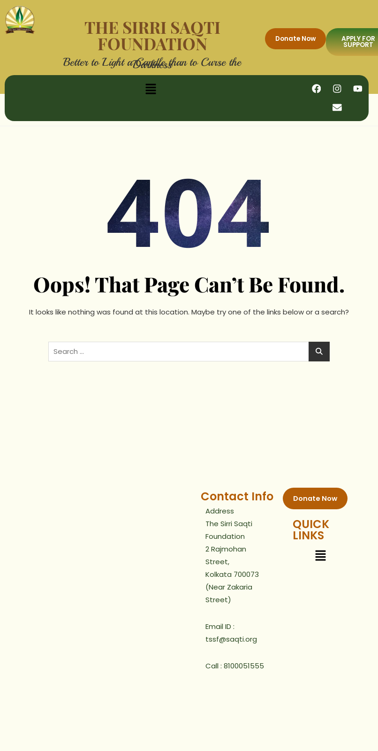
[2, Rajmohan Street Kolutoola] (96, 559)
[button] (150, 89)
